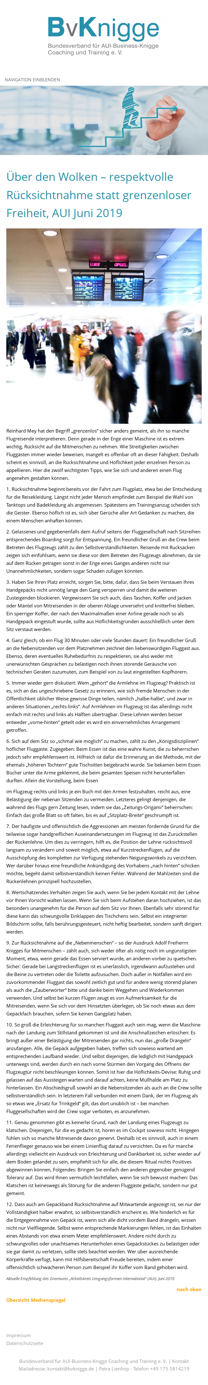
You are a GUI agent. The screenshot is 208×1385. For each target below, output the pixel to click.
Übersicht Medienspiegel (36, 1300)
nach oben (189, 1289)
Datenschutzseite (24, 1343)
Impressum (18, 1335)
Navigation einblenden (32, 80)
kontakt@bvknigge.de (70, 1368)
